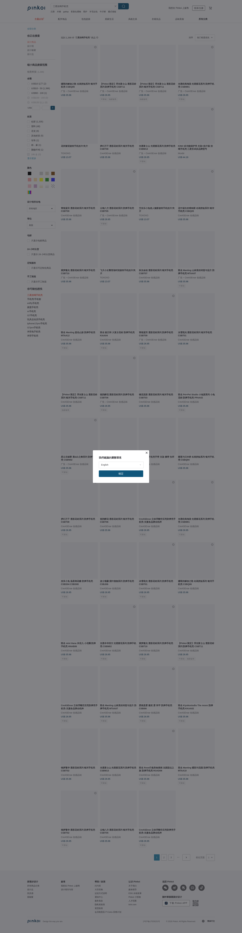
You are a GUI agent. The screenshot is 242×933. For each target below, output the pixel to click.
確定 (121, 473)
